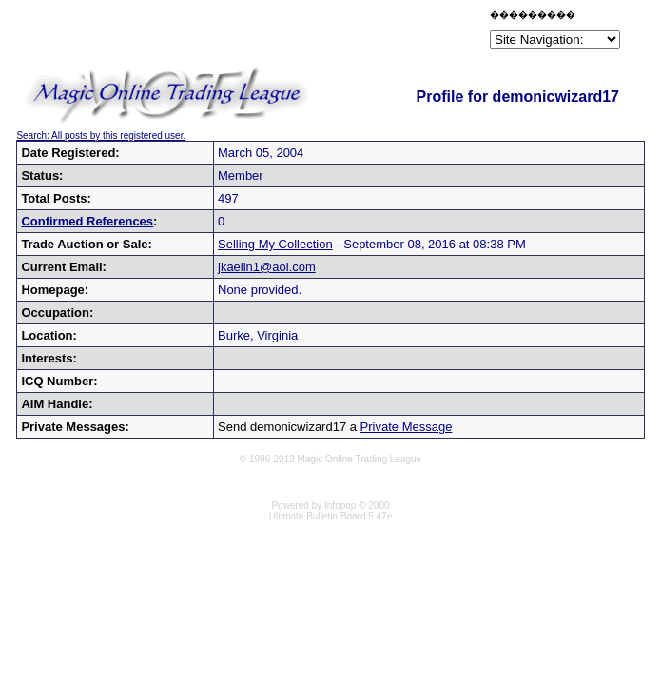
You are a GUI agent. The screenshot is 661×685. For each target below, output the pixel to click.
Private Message (406, 427)
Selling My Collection (275, 244)
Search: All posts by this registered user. (100, 135)
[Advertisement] (263, 32)
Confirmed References (87, 221)
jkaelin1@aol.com (267, 267)
